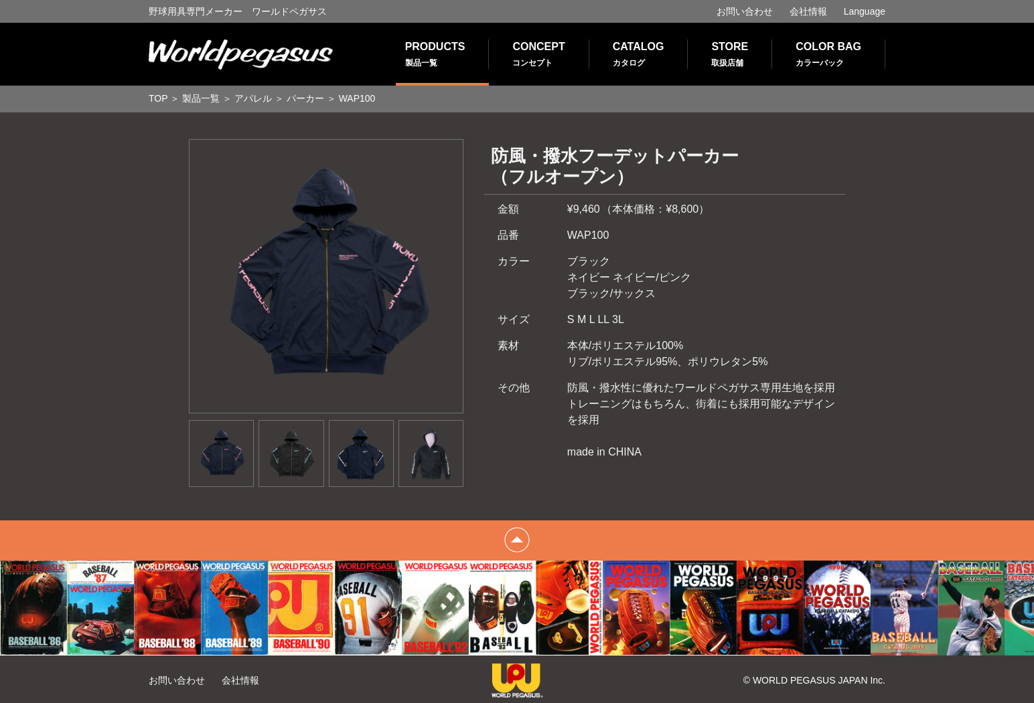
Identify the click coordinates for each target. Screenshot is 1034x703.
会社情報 (808, 11)
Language (864, 11)
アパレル (253, 98)
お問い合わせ (745, 11)
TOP (158, 98)
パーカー (305, 98)
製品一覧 (201, 98)
